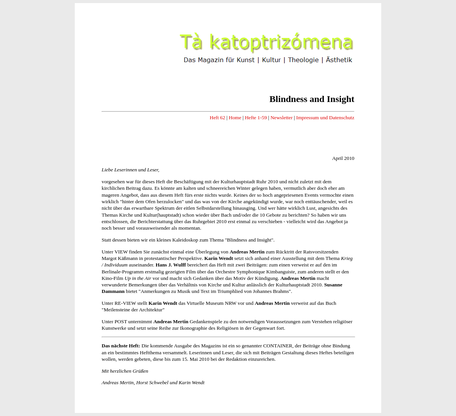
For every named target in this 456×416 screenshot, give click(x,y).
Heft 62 (217, 117)
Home (235, 117)
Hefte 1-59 (256, 117)
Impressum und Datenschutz (325, 117)
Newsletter (281, 117)
